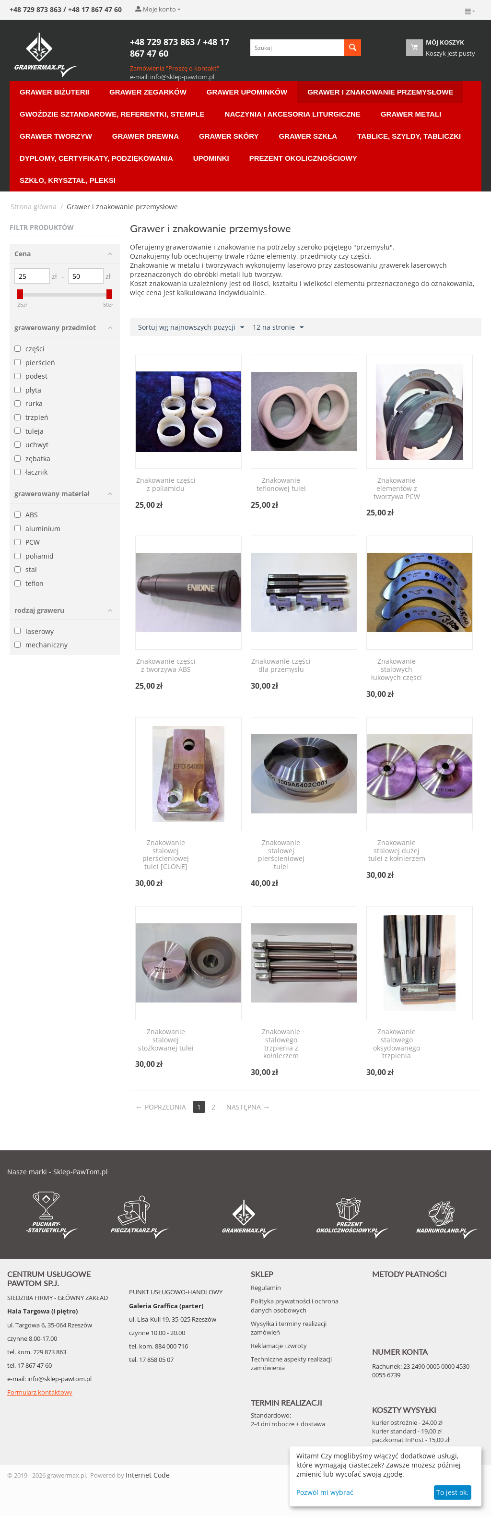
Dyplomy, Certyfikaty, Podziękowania (96, 158)
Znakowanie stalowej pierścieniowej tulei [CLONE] (165, 855)
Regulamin (266, 1287)
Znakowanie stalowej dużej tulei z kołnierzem (396, 851)
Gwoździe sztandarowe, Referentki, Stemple (112, 114)
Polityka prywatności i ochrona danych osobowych (295, 1305)
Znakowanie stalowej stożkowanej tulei (166, 1040)
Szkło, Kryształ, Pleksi (68, 180)
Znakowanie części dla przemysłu (281, 665)
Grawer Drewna (145, 136)
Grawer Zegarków (148, 92)
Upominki (211, 158)
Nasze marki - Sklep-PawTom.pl (57, 1171)
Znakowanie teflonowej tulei (281, 485)
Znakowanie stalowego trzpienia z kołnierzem (281, 1044)
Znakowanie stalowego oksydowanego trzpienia (396, 1044)
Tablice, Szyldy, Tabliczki (409, 136)
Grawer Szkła (308, 136)
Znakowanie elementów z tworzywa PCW (397, 489)
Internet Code (148, 1475)
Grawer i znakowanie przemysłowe (380, 92)
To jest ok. (452, 1492)
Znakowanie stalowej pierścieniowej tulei (281, 855)
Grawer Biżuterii (54, 92)
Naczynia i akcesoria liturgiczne (293, 114)
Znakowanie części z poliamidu (166, 485)
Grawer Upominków (247, 92)
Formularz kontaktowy (39, 1392)
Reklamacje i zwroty (279, 1345)
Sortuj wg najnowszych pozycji (191, 327)
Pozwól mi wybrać (324, 1492)
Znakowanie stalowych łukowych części (396, 669)
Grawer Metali (411, 114)
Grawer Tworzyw (56, 136)
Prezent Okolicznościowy (303, 158)
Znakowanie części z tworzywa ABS (166, 665)
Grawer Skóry (228, 136)
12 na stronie (278, 327)
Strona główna (34, 206)
